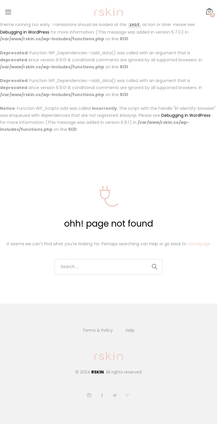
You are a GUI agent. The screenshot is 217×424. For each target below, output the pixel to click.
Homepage (199, 244)
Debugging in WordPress (24, 32)
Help (130, 330)
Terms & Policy (98, 330)
